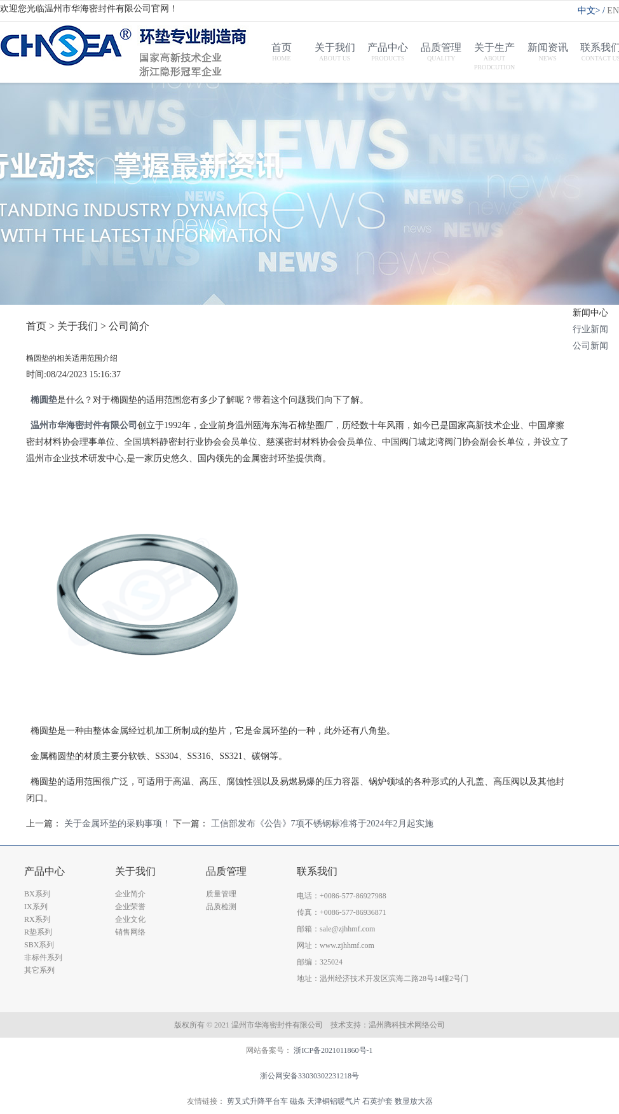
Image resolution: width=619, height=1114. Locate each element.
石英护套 (377, 1101)
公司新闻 (590, 346)
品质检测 (221, 906)
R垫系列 (38, 932)
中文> (593, 10)
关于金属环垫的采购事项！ (117, 823)
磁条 (297, 1101)
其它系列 (39, 970)
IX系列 (36, 906)
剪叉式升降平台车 (257, 1101)
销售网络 (130, 932)
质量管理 (221, 893)
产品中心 (44, 871)
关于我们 (135, 871)
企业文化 (130, 919)
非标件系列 (43, 957)
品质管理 (226, 871)
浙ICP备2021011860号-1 (333, 1050)
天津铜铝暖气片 (333, 1101)
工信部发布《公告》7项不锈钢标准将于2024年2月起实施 (322, 823)
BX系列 (37, 893)
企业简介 (130, 893)
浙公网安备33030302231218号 (309, 1075)
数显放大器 (414, 1101)
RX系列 (37, 919)
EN (613, 10)
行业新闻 (590, 329)
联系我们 (317, 871)
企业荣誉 (130, 906)
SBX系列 (39, 944)
